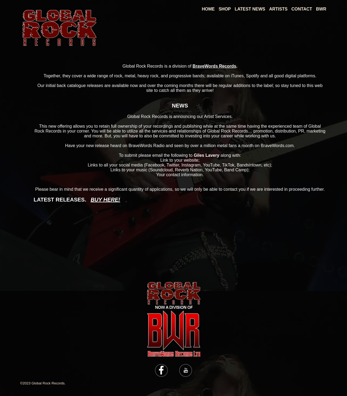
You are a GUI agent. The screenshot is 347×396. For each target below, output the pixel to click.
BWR (321, 9)
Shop (225, 9)
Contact (301, 9)
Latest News (250, 9)
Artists (278, 9)
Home (208, 9)
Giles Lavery (206, 155)
